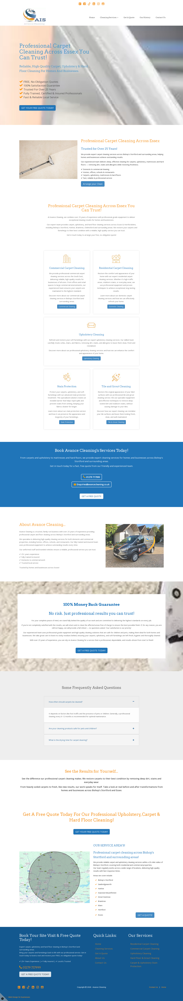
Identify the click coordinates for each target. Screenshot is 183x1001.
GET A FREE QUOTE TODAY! (91, 650)
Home (92, 17)
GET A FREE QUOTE (91, 496)
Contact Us (160, 17)
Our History (145, 17)
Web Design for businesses (19, 997)
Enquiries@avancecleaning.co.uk (91, 484)
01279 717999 (91, 477)
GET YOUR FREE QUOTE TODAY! (37, 107)
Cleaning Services (108, 17)
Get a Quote (129, 17)
